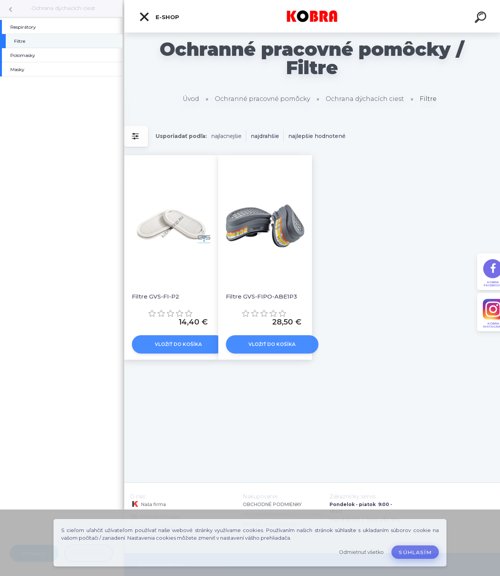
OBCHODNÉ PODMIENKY (272, 504)
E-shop (159, 16)
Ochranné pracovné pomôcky (262, 98)
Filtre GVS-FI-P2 (155, 296)
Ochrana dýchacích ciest (63, 8)
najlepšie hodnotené (317, 136)
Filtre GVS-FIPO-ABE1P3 (261, 296)
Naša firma (148, 504)
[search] (482, 18)
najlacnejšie (226, 136)
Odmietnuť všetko (361, 552)
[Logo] (312, 16)
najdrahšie (265, 136)
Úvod (191, 98)
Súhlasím (415, 552)
